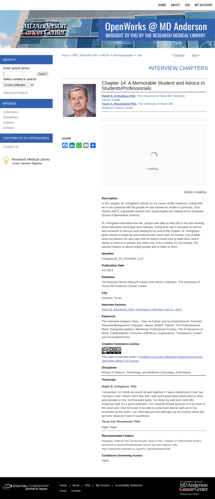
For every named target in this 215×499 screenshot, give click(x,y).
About (75, 485)
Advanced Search (15, 92)
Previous (179, 55)
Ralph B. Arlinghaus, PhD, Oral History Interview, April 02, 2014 (142, 309)
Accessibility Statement (128, 485)
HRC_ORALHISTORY (85, 55)
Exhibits (8, 128)
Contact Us (10, 146)
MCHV (105, 55)
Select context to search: (20, 79)
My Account (102, 485)
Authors (8, 122)
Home (65, 55)
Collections (10, 112)
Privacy (63, 491)
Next (195, 55)
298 (139, 55)
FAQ (87, 485)
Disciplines (10, 117)
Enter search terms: (16, 68)
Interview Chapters (178, 68)
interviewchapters (123, 55)
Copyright (76, 491)
